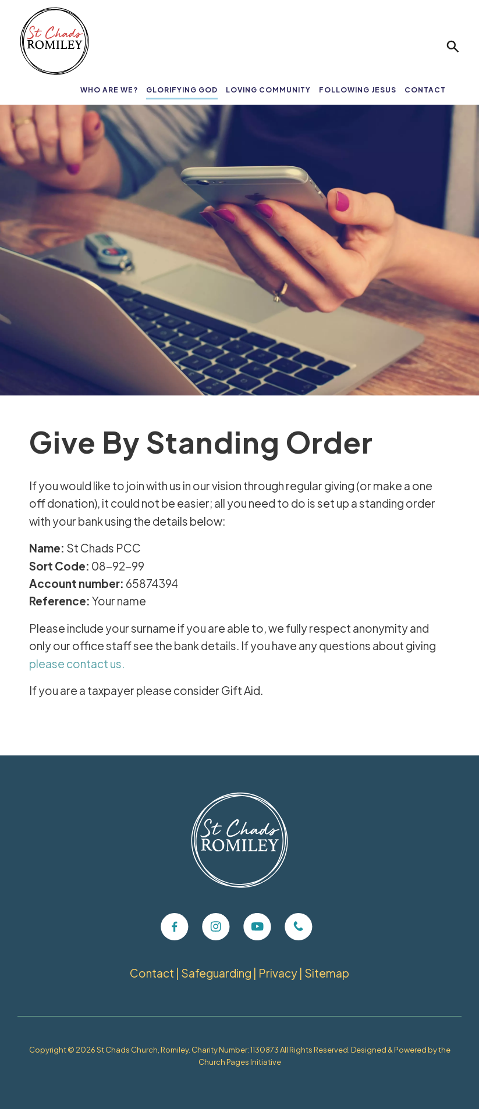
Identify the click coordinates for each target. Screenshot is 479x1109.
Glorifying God (182, 89)
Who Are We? (109, 89)
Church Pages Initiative (239, 1062)
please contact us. (77, 664)
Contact (425, 89)
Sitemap (326, 973)
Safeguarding (216, 973)
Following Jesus (357, 89)
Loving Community (268, 89)
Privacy (277, 973)
